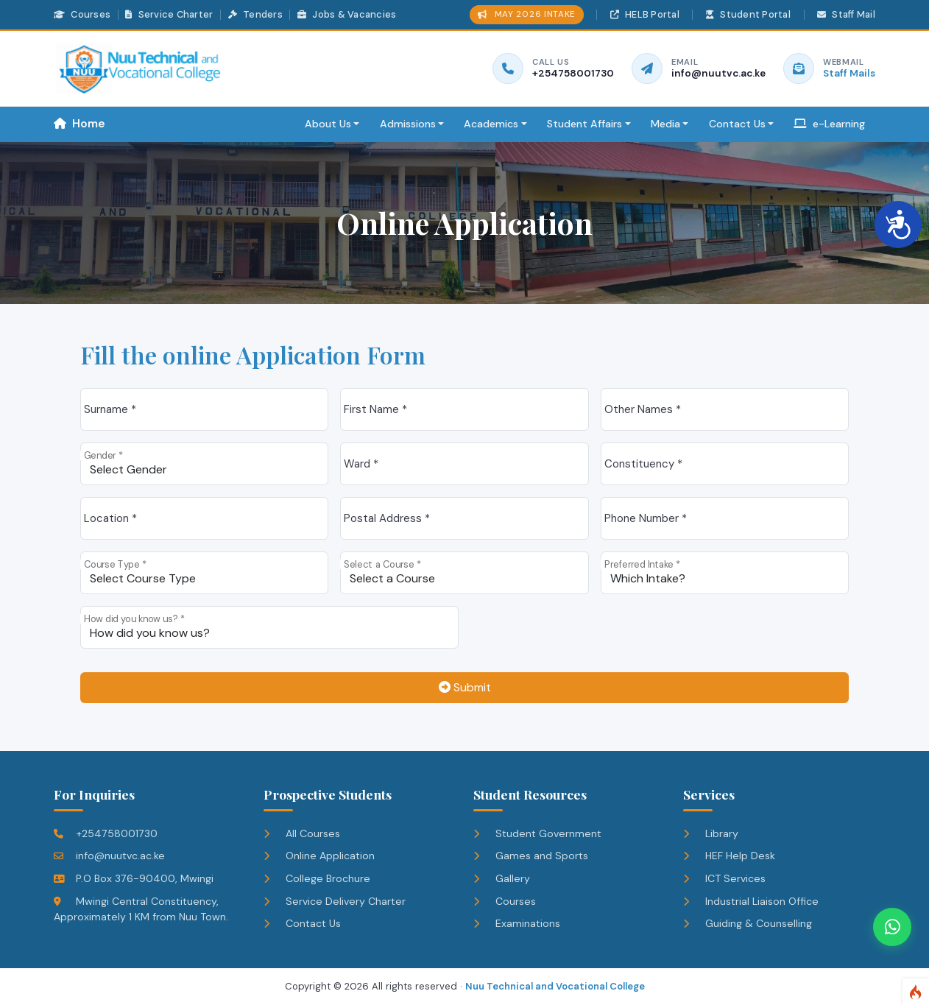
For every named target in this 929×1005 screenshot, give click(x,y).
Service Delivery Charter (335, 901)
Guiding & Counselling (747, 923)
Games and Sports (530, 855)
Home (79, 123)
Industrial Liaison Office (751, 901)
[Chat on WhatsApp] (892, 927)
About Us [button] (328, 123)
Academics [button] (491, 123)
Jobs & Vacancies (346, 14)
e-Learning (829, 123)
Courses (82, 14)
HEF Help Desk (729, 855)
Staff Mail (846, 14)
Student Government (537, 833)
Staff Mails (849, 73)
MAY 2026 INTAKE (527, 14)
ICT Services (724, 878)
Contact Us (302, 923)
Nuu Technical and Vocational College (555, 986)
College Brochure (317, 878)
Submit (465, 687)
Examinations (516, 923)
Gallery (501, 878)
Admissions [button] (408, 123)
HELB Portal (644, 14)
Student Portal (748, 14)
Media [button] (665, 123)
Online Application (319, 855)
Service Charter (169, 14)
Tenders (255, 14)
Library (710, 833)
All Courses (302, 833)
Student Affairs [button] (584, 123)
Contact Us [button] (737, 123)
